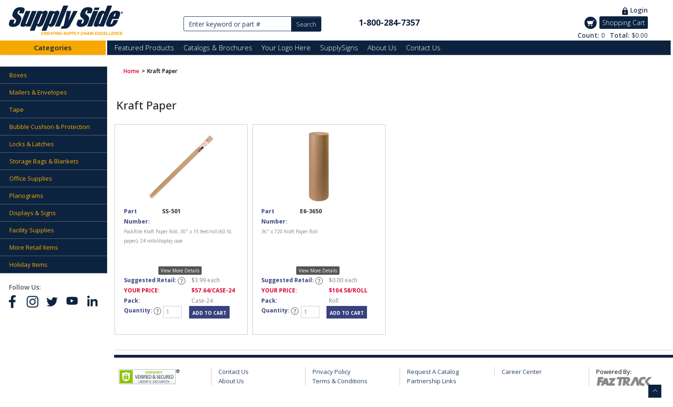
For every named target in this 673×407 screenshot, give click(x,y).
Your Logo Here (286, 47)
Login (639, 10)
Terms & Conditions (340, 381)
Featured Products (144, 47)
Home (131, 71)
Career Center (522, 371)
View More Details (180, 270)
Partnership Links (431, 381)
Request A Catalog (433, 371)
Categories (53, 47)
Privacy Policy (332, 371)
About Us (382, 47)
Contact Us (423, 47)
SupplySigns (339, 47)
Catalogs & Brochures (218, 47)
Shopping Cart (623, 22)
